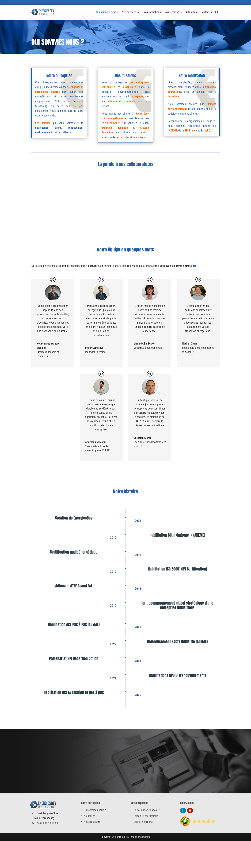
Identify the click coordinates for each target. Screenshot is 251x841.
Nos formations (152, 12)
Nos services (129, 12)
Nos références (173, 12)
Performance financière (147, 810)
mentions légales (140, 837)
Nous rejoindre (92, 822)
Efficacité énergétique (146, 816)
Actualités (191, 12)
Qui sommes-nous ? (107, 12)
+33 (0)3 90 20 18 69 (175, 3)
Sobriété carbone (143, 822)
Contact (205, 12)
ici (194, 266)
